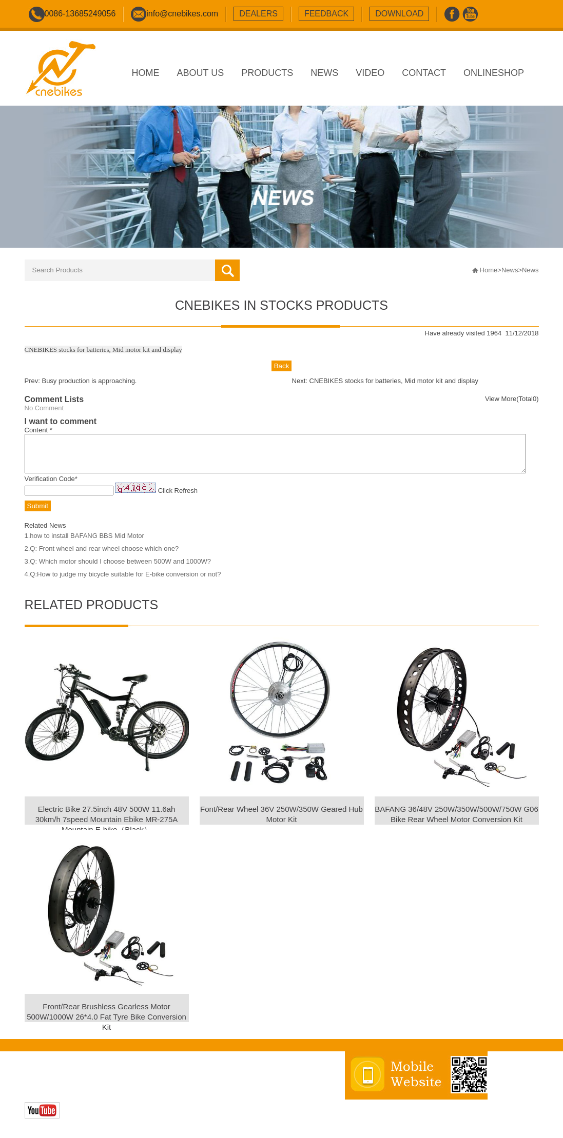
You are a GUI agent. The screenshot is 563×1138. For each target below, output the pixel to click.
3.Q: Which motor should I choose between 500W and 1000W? (118, 569)
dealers (258, 13)
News (509, 270)
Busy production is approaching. (89, 381)
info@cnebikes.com (182, 13)
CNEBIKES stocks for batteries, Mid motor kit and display (393, 381)
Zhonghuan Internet (97, 1097)
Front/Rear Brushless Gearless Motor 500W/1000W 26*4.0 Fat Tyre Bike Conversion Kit (106, 1024)
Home (489, 270)
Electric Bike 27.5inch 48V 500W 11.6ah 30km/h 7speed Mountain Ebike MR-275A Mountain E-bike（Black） (106, 827)
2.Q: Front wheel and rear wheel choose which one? (102, 556)
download (399, 13)
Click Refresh (178, 498)
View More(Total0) (512, 399)
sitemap (220, 1086)
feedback (326, 13)
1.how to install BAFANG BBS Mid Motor (84, 543)
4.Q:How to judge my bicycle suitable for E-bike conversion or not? (123, 582)
